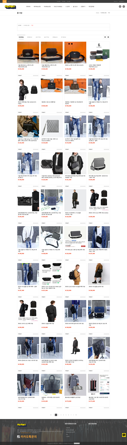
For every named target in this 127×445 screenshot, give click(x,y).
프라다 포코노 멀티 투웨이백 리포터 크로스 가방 (98, 250)
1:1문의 (68, 6)
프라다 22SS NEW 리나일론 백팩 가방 (75, 286)
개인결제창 (91, 6)
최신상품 (68, 1)
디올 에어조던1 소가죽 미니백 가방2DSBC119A (25, 66)
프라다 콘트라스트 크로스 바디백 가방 (28, 360)
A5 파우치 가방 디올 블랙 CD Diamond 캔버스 (72, 139)
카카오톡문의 (27, 436)
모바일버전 (77, 443)
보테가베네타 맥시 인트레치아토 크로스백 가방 (97, 361)
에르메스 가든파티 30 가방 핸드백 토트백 (74, 102)
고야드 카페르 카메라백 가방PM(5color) (95, 66)
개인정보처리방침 (70, 430)
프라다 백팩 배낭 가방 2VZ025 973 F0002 (27, 102)
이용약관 (68, 428)
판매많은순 (29, 37)
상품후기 (83, 6)
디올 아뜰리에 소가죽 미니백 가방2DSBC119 (49, 66)
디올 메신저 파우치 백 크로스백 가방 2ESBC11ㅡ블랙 (98, 139)
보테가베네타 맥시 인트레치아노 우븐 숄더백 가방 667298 (27, 213)
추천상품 (63, 1)
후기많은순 (63, 37)
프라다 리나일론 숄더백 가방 (96, 286)
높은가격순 (46, 37)
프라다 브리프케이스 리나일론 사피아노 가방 (73, 213)
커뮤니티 (9, 1)
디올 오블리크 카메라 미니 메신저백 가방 (51, 250)
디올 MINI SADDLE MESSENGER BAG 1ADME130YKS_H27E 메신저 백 (52, 176)
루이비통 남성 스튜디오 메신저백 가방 (75, 250)
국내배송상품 (47, 6)
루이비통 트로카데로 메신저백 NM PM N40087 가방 (75, 176)
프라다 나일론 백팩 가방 (48, 323)
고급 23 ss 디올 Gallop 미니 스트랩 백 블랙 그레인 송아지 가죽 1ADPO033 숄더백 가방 (28, 140)
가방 (32, 25)
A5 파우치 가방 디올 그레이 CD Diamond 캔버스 (50, 139)
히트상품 (58, 1)
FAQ (67, 434)
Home (97, 13)
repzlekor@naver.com (26, 432)
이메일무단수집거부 (70, 432)
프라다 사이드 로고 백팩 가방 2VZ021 (98, 213)
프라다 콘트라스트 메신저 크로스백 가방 (98, 324)
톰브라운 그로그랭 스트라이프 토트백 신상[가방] (98, 398)
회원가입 (121, 1)
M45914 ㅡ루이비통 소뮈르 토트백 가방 (50, 398)
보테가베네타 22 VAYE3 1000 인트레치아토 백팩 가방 (49, 361)
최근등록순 (21, 37)
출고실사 (75, 6)
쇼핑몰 (4, 1)
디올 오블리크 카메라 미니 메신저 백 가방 (98, 102)
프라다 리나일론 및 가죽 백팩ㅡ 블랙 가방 (27, 287)
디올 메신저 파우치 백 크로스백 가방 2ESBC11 (27, 176)
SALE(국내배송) (58, 6)
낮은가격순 (38, 37)
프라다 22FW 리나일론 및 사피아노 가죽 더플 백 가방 (74, 361)
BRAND (28, 6)
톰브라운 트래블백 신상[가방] (72, 397)
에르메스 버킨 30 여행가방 (48, 102)
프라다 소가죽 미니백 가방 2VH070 (74, 65)
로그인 (115, 1)
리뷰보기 (20, 75)
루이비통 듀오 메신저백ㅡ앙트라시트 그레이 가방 (98, 176)
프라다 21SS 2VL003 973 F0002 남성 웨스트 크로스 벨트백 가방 (51, 287)
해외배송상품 (37, 6)
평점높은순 (55, 37)
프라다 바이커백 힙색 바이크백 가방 (74, 323)
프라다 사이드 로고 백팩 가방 (25, 323)
